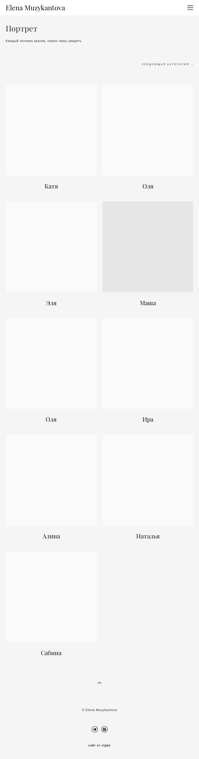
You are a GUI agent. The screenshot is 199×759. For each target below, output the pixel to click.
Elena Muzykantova (35, 7)
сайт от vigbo (99, 745)
